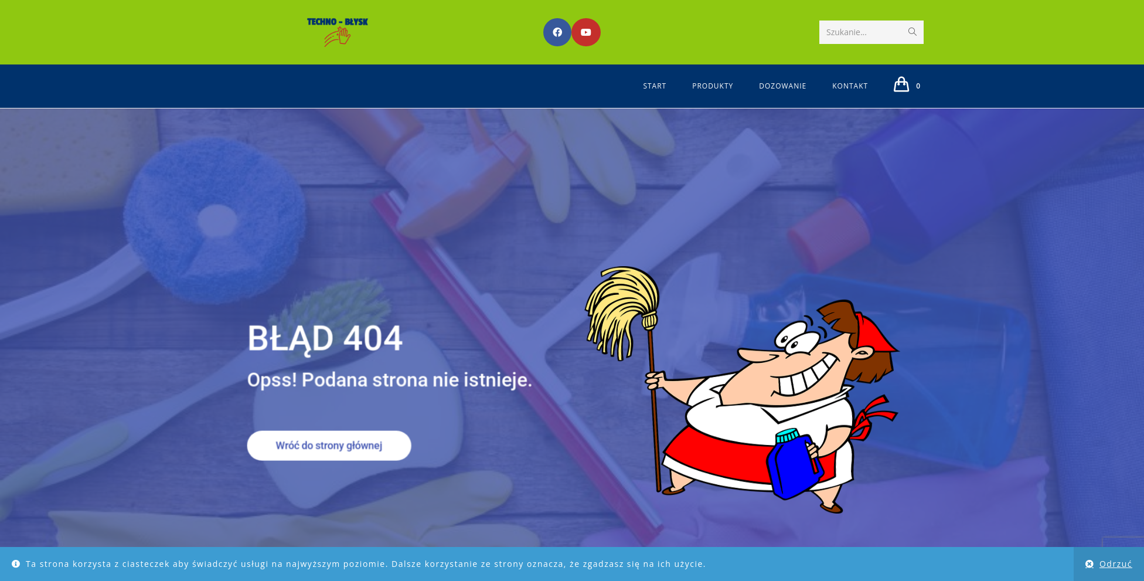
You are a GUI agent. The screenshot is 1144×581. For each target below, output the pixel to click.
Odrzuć (1115, 563)
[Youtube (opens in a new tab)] (586, 32)
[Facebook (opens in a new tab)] (557, 32)
